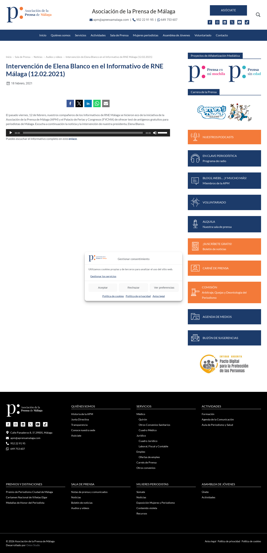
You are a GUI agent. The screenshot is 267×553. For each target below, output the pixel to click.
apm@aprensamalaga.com (109, 19)
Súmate (140, 491)
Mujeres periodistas (145, 35)
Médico (140, 414)
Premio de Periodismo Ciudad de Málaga (29, 491)
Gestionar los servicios (103, 276)
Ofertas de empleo (149, 457)
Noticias (40, 56)
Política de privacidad (138, 295)
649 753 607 (167, 19)
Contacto (222, 35)
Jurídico (141, 435)
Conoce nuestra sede (83, 430)
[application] (88, 199)
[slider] (83, 199)
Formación (208, 414)
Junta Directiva (80, 419)
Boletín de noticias (82, 502)
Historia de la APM (82, 414)
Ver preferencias (164, 287)
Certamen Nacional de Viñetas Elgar (26, 497)
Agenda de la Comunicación (218, 419)
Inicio (42, 35)
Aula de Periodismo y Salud (217, 424)
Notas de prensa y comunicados (89, 491)
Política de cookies (113, 295)
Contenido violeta (146, 508)
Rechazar (133, 287)
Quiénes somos (60, 35)
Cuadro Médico (148, 430)
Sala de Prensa (119, 35)
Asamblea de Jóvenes (176, 35)
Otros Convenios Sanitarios (62, 32)
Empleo (140, 451)
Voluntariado (203, 35)
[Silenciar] (155, 199)
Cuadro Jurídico (148, 440)
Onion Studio (34, 545)
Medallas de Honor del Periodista (180, 32)
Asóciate (228, 10)
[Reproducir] (11, 199)
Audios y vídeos (58, 56)
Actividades (98, 35)
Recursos (141, 513)
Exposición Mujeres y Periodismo (155, 502)
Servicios (80, 35)
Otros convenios (145, 467)
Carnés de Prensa (146, 462)
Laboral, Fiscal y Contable (153, 446)
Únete (205, 491)
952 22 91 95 (143, 19)
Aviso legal (159, 295)
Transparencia (79, 424)
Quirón (143, 419)
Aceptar (103, 287)
